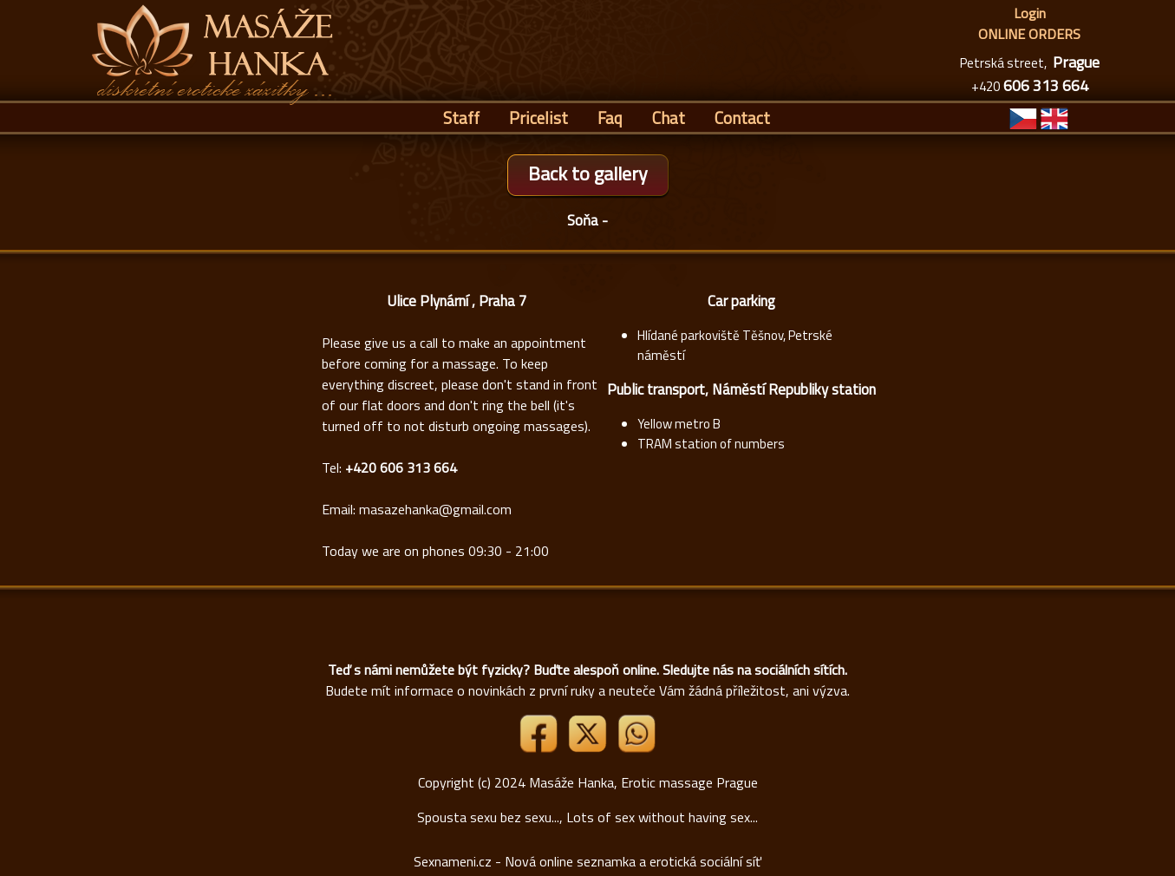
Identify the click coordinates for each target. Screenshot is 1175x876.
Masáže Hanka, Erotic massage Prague (643, 782)
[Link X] (589, 747)
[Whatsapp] (636, 747)
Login (1030, 13)
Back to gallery (588, 173)
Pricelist (538, 117)
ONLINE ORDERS (1029, 33)
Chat (668, 117)
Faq (610, 117)
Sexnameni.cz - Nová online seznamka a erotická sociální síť (587, 861)
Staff (461, 117)
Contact (742, 117)
